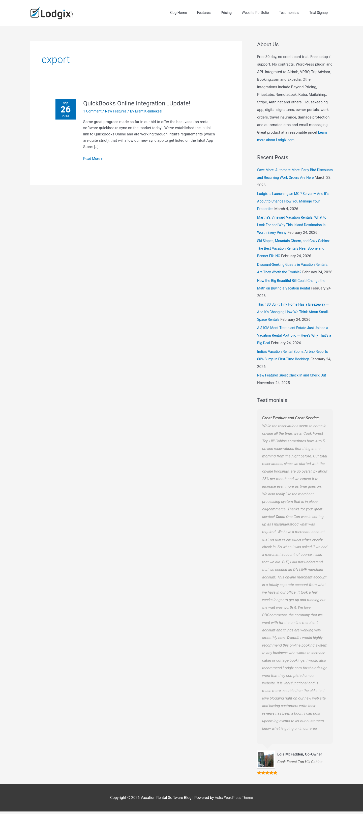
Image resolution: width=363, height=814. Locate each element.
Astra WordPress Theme (234, 800)
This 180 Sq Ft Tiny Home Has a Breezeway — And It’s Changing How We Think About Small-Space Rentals (293, 314)
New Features (119, 106)
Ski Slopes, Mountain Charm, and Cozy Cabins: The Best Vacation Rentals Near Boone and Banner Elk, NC (290, 243)
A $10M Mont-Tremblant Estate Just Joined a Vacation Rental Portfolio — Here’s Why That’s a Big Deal (293, 338)
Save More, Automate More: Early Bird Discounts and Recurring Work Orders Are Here (292, 172)
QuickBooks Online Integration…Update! (142, 98)
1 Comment (94, 106)
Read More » (95, 153)
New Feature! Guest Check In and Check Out (294, 377)
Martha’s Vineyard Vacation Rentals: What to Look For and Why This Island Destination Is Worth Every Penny (294, 219)
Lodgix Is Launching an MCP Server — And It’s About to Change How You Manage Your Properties (293, 196)
